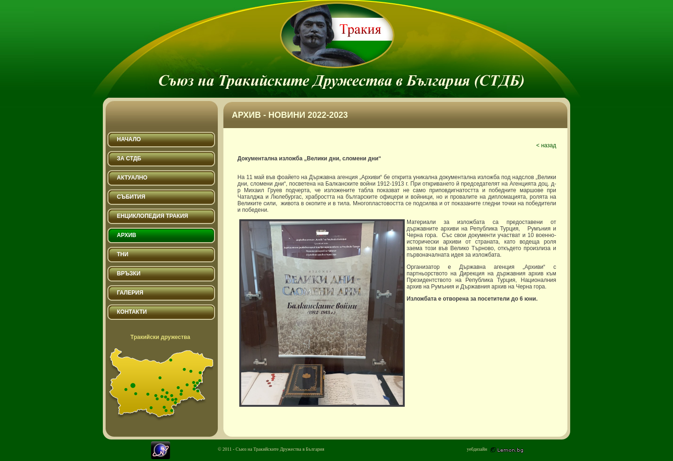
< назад (546, 145)
